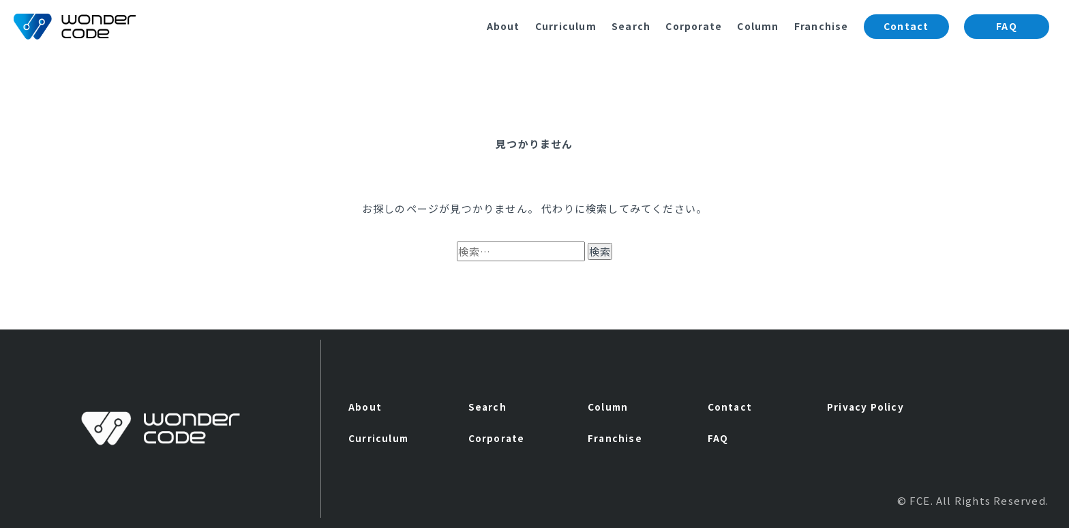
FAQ (1006, 26)
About (503, 26)
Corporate (693, 26)
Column (758, 26)
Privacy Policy (865, 406)
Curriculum (566, 26)
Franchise (821, 26)
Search (631, 26)
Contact (906, 26)
